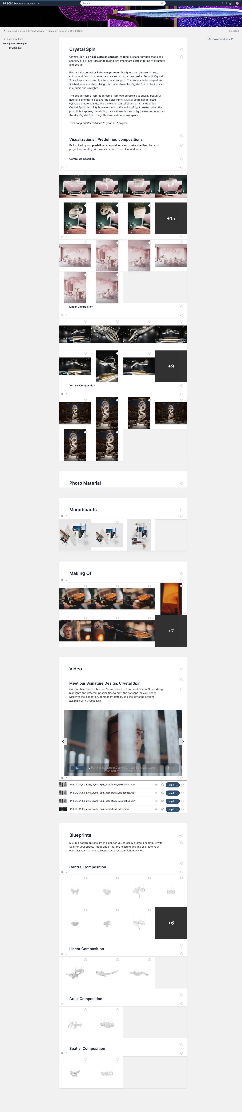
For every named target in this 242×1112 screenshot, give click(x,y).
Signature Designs (57, 31)
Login (229, 3)
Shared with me (36, 31)
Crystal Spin (76, 31)
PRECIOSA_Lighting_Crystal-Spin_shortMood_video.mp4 (99, 809)
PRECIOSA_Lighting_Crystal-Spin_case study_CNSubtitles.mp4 (103, 792)
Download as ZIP (220, 39)
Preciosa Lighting (14, 31)
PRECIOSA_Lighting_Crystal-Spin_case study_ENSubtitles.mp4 (102, 784)
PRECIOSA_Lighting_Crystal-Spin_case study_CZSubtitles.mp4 (102, 800)
